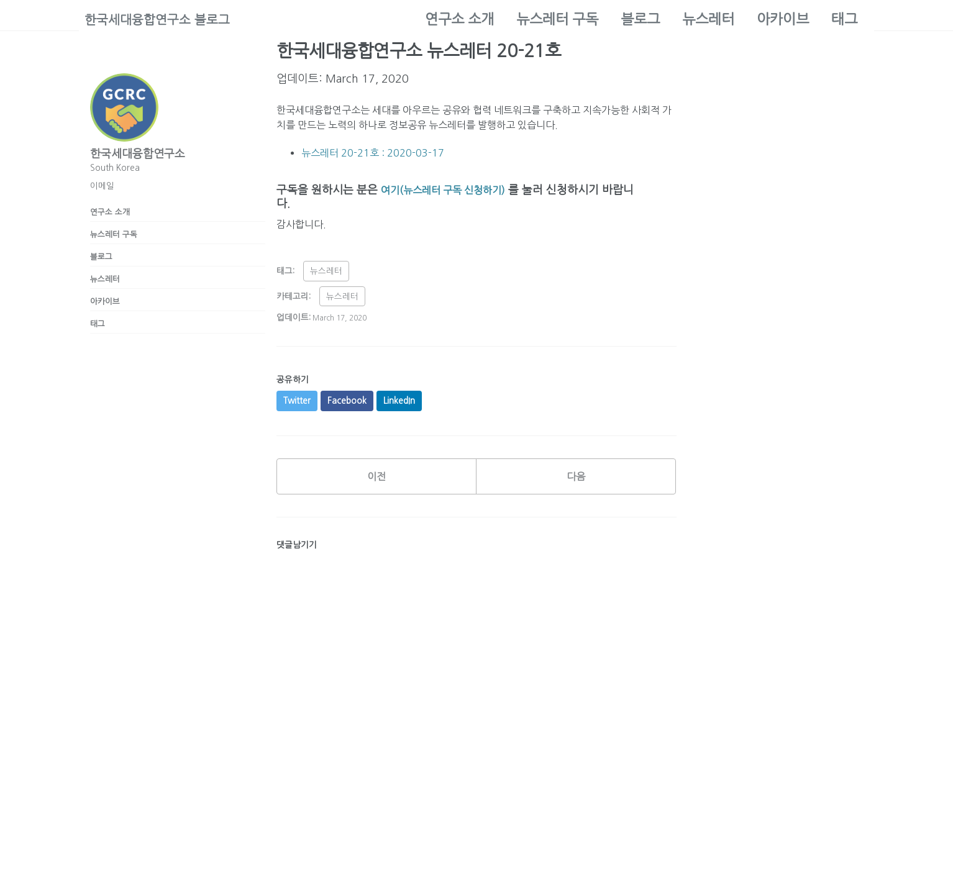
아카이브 (783, 19)
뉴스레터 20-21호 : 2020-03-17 (381, 158)
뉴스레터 (708, 19)
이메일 (102, 185)
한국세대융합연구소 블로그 (164, 19)
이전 (376, 488)
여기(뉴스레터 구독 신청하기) (451, 195)
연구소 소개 (459, 19)
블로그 (640, 19)
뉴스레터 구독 (557, 19)
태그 (844, 19)
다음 (575, 488)
